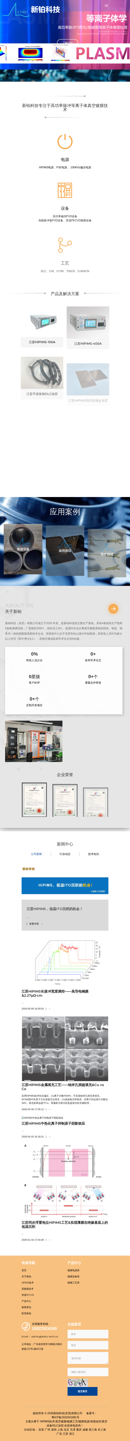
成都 (85, 1429)
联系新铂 (26, 1313)
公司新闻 (36, 854)
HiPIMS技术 (28, 1282)
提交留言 (82, 1391)
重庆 (79, 1429)
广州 (47, 1429)
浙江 (72, 1433)
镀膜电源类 (73, 1270)
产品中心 (26, 1301)
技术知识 (93, 854)
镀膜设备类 (73, 1276)
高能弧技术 (28, 1288)
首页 (24, 1270)
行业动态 (65, 854)
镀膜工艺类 (73, 1282)
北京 (66, 1429)
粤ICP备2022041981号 (65, 1417)
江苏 (65, 1433)
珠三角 (93, 1429)
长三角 (102, 1429)
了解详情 (67, 43)
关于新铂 (26, 1276)
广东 (59, 1433)
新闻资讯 (26, 1307)
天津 (72, 1429)
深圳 (53, 1429)
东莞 (41, 1429)
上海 (60, 1429)
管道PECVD (28, 1295)
